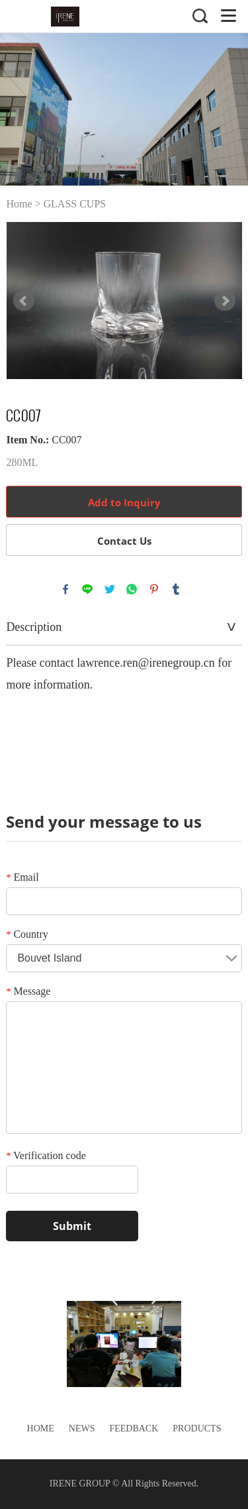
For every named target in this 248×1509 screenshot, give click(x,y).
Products (197, 1428)
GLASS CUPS (75, 203)
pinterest (154, 589)
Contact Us (124, 540)
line (87, 589)
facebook (65, 589)
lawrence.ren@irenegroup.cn (145, 662)
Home (19, 203)
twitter (109, 589)
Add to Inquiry (124, 502)
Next (224, 300)
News (82, 1428)
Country (27, 934)
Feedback (133, 1428)
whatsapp (131, 589)
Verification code (45, 1155)
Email (22, 877)
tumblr (176, 589)
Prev (23, 300)
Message (28, 991)
